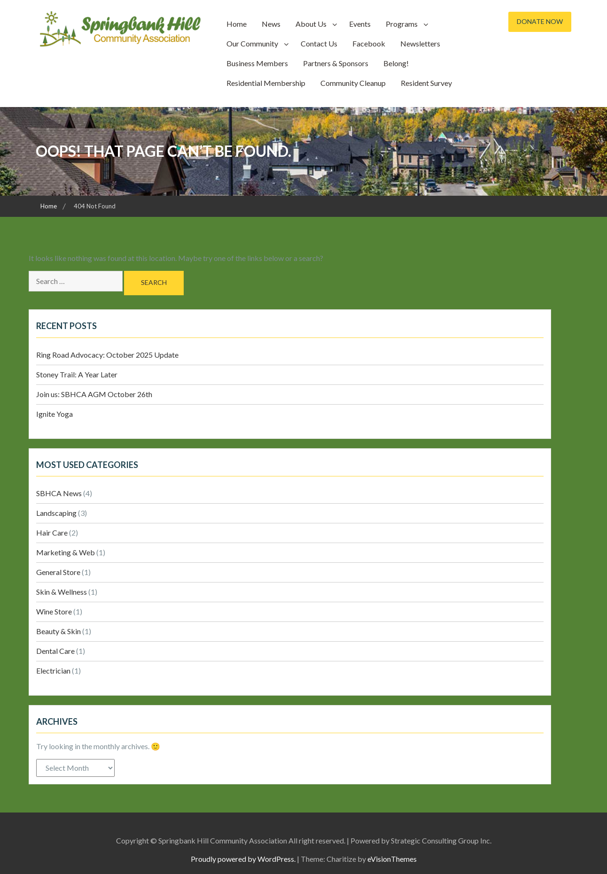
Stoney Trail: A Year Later (76, 374)
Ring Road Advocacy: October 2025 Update (107, 354)
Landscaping (56, 512)
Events (360, 23)
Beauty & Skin (58, 631)
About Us (311, 23)
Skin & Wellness (61, 591)
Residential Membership (265, 82)
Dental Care (55, 650)
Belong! (396, 63)
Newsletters (420, 43)
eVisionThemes (392, 858)
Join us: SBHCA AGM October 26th (94, 394)
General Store (58, 571)
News (271, 23)
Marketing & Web (65, 552)
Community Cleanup (353, 82)
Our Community (252, 43)
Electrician (53, 670)
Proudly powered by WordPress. (243, 858)
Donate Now (540, 21)
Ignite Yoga (54, 413)
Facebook (368, 43)
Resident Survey (426, 82)
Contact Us (319, 43)
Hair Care (52, 532)
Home (236, 23)
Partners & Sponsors (335, 63)
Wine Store (54, 611)
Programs (402, 23)
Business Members (257, 63)
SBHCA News (59, 493)
